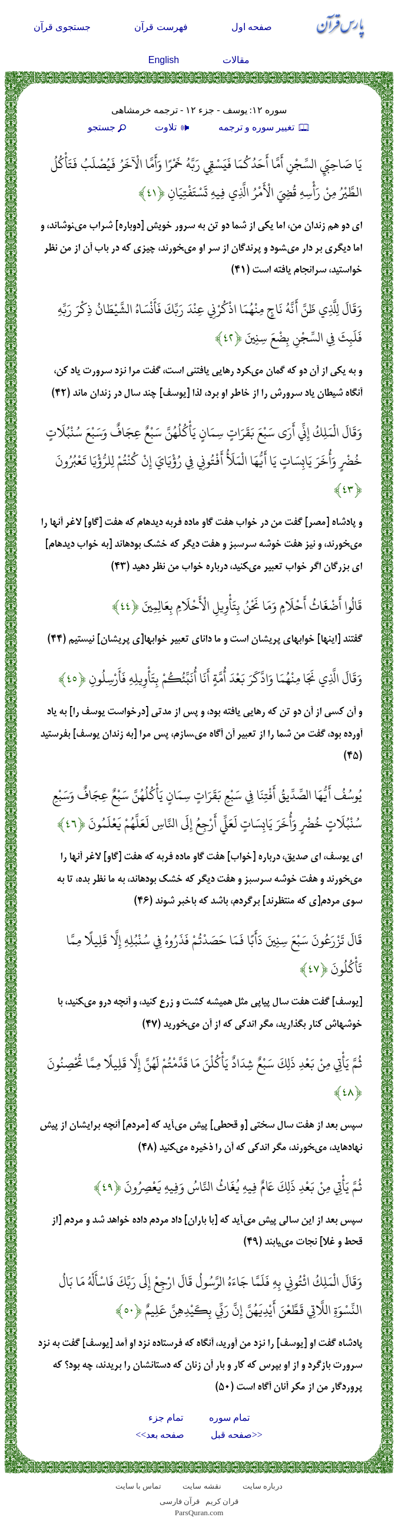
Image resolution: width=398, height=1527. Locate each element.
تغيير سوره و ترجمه (264, 127)
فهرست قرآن (160, 27)
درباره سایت (263, 1486)
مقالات (236, 60)
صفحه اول (251, 27)
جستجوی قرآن (62, 27)
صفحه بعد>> (159, 1435)
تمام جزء (165, 1418)
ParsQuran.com (199, 1512)
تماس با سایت (138, 1486)
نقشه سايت (202, 1486)
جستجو (108, 127)
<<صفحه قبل (237, 1435)
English (163, 60)
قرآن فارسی (180, 1501)
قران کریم (221, 1501)
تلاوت (174, 127)
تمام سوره (229, 1418)
